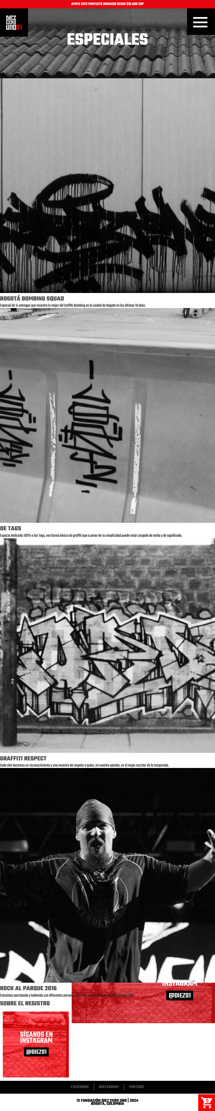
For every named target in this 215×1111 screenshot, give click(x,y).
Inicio (14, 22)
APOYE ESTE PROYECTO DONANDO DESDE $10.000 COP (107, 4)
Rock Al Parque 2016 (28, 988)
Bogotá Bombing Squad (32, 299)
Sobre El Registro (25, 1003)
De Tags (10, 528)
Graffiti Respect (23, 758)
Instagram (109, 1087)
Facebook (80, 1087)
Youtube (136, 1087)
